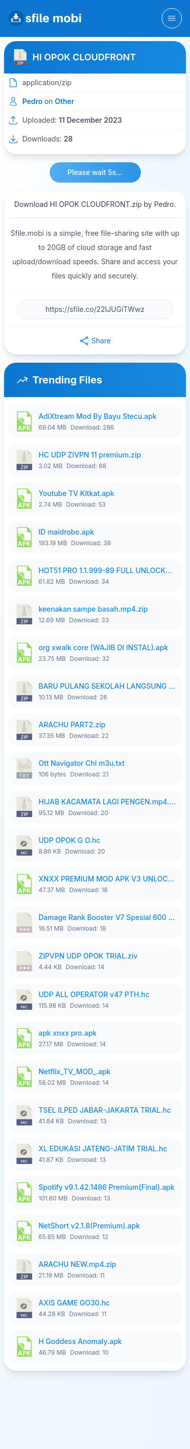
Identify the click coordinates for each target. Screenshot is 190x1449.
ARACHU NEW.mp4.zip (77, 1264)
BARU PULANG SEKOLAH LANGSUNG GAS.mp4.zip (107, 686)
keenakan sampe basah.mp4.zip (93, 609)
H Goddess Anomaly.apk (80, 1341)
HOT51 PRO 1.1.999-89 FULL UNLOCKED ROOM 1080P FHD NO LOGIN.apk (107, 570)
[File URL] (95, 309)
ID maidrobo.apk (66, 531)
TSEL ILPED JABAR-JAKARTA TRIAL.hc (105, 1110)
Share (94, 341)
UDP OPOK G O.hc (69, 840)
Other (64, 101)
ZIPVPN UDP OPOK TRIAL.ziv (88, 955)
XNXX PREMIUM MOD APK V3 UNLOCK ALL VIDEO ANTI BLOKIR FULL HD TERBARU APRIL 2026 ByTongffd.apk (107, 878)
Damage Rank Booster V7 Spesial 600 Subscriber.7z (107, 917)
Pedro (32, 101)
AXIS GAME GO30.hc (74, 1302)
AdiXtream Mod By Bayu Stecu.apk (98, 416)
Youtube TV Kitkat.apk (76, 493)
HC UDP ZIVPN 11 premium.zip (90, 454)
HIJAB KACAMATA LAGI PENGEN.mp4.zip (107, 801)
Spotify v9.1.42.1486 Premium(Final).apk (106, 1187)
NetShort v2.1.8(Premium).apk (89, 1225)
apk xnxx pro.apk (68, 1033)
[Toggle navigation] (172, 18)
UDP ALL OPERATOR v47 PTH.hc (94, 994)
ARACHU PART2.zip (72, 724)
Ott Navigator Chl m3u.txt (82, 763)
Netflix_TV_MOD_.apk (74, 1071)
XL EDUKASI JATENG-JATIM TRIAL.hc (103, 1148)
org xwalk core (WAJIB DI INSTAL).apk (103, 647)
